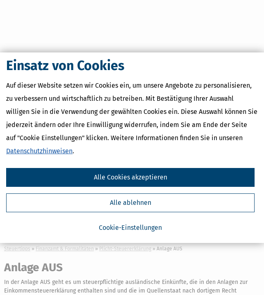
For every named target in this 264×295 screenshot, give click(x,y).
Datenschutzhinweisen (39, 151)
